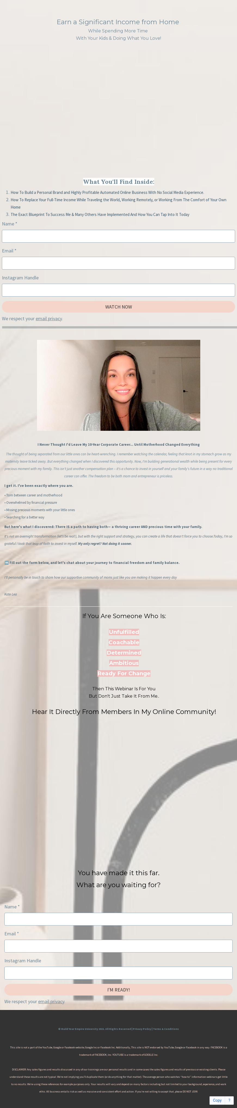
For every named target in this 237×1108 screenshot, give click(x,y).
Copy (217, 1100)
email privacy (49, 318)
